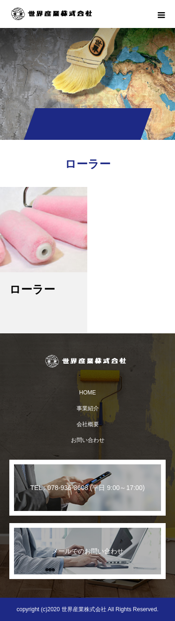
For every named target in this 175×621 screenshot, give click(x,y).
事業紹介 (88, 408)
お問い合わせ (88, 440)
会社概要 (88, 424)
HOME (87, 392)
